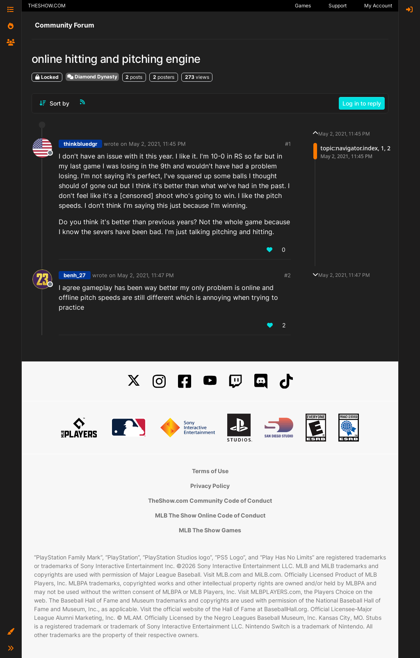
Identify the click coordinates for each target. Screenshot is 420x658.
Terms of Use (210, 470)
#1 (288, 143)
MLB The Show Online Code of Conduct (210, 515)
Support (338, 5)
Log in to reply (361, 103)
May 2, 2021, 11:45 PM (157, 143)
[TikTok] (286, 381)
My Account (378, 5)
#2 (287, 275)
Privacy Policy (210, 485)
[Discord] (260, 381)
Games (303, 5)
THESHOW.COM (47, 5)
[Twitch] (235, 381)
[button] (10, 631)
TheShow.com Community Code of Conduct (210, 500)
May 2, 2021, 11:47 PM (145, 275)
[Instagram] (159, 381)
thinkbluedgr (80, 143)
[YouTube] (210, 381)
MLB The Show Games (210, 530)
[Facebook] (184, 381)
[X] (133, 381)
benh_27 (75, 275)
